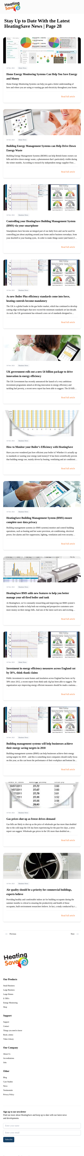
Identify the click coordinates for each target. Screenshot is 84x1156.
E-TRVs (6, 999)
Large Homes (8, 994)
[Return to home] (12, 7)
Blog (5, 1077)
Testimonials (8, 1090)
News (5, 1086)
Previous (10, 934)
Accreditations (8, 1058)
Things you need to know (12, 1031)
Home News (23, 68)
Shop (5, 1007)
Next (75, 934)
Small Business (9, 986)
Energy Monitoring (10, 1003)
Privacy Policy (8, 1095)
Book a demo (8, 1035)
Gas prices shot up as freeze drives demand (30, 818)
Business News (23, 215)
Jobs (5, 1063)
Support (6, 1022)
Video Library (8, 1039)
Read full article (68, 96)
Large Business (9, 990)
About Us (6, 1054)
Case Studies (8, 1082)
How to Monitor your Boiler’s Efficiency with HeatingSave (39, 446)
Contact (6, 1026)
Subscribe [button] (8, 1140)
